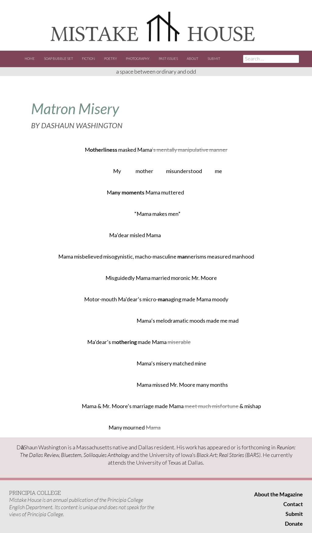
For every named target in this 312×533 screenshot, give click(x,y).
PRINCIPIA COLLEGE (35, 492)
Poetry (110, 58)
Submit (213, 58)
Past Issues (168, 58)
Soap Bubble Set (58, 58)
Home (30, 58)
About (192, 58)
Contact (293, 504)
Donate (294, 523)
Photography (138, 58)
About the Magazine (278, 494)
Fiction (88, 58)
